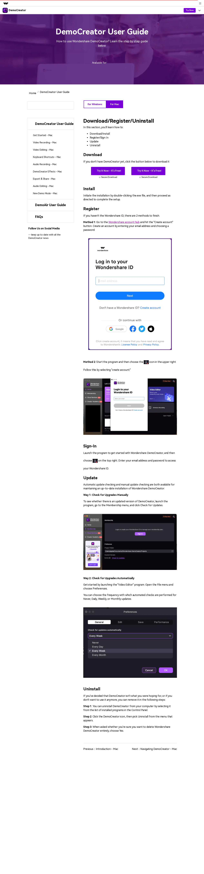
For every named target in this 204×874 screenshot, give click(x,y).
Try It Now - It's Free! (108, 170)
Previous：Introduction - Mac (100, 749)
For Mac (114, 104)
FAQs (39, 217)
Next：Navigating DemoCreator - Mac (154, 749)
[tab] (50, 124)
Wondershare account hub (124, 222)
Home (32, 93)
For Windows (95, 104)
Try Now (190, 10)
